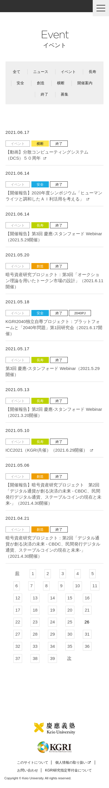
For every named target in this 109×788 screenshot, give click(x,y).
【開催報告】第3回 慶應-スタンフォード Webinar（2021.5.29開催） (54, 236)
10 (77, 585)
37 (17, 658)
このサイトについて (32, 762)
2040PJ (79, 313)
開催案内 (84, 83)
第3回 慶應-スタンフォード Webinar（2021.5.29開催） (53, 371)
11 (94, 585)
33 (35, 646)
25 (69, 621)
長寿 (92, 72)
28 (35, 634)
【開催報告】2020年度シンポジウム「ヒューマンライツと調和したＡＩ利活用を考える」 (54, 195)
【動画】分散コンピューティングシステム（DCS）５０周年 (47, 154)
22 (17, 621)
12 (17, 597)
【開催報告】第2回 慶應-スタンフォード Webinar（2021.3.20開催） (54, 412)
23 (35, 621)
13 (35, 597)
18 (35, 610)
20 (69, 610)
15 (69, 597)
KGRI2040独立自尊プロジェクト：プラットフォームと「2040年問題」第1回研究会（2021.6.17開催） (54, 327)
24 (52, 621)
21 (87, 610)
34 (52, 646)
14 (52, 597)
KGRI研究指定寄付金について (68, 770)
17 (17, 610)
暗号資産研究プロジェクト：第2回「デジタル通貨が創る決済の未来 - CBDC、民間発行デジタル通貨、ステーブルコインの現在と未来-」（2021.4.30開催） (53, 547)
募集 (64, 94)
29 (52, 634)
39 (52, 658)
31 (87, 634)
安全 (20, 83)
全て (16, 72)
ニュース (40, 72)
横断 (61, 83)
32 (17, 646)
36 (87, 646)
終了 (44, 94)
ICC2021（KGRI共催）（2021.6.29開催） (49, 450)
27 (17, 634)
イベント (68, 72)
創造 (40, 83)
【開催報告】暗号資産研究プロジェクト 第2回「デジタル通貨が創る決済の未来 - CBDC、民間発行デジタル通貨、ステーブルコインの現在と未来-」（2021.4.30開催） (53, 494)
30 (69, 634)
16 (87, 597)
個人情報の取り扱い (73, 762)
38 (35, 658)
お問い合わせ (27, 770)
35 (69, 646)
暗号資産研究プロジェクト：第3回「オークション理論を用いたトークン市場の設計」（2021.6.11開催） (54, 280)
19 (52, 610)
